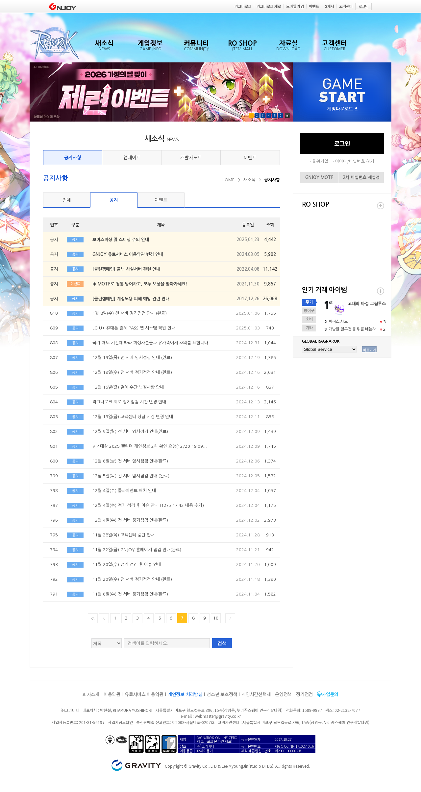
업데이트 (131, 157)
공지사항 (72, 157)
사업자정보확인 (120, 722)
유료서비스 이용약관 (144, 694)
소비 (309, 319)
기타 (309, 328)
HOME (228, 180)
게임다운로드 (342, 109)
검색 (222, 643)
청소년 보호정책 (222, 694)
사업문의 (330, 694)
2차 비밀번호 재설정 (361, 177)
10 (215, 618)
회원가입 (320, 161)
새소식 (249, 180)
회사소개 (91, 694)
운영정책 (283, 694)
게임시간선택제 (256, 694)
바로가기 (369, 350)
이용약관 (112, 694)
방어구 (309, 311)
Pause (287, 115)
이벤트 (250, 157)
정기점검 (304, 694)
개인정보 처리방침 (185, 694)
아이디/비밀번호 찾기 (354, 161)
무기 (309, 302)
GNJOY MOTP (319, 177)
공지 (114, 200)
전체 (66, 200)
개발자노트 (191, 157)
